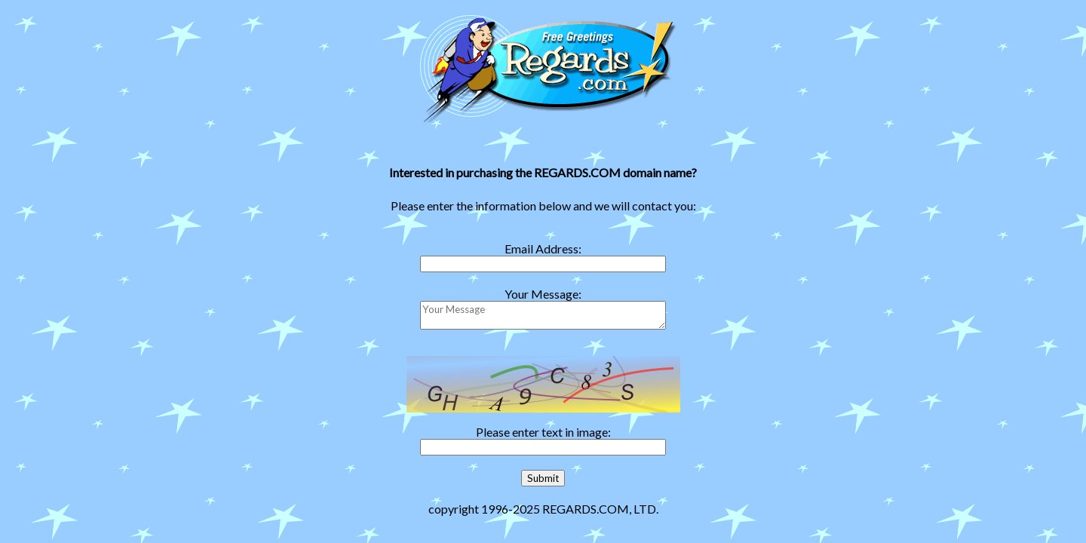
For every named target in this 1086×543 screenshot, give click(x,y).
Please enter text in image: (543, 432)
